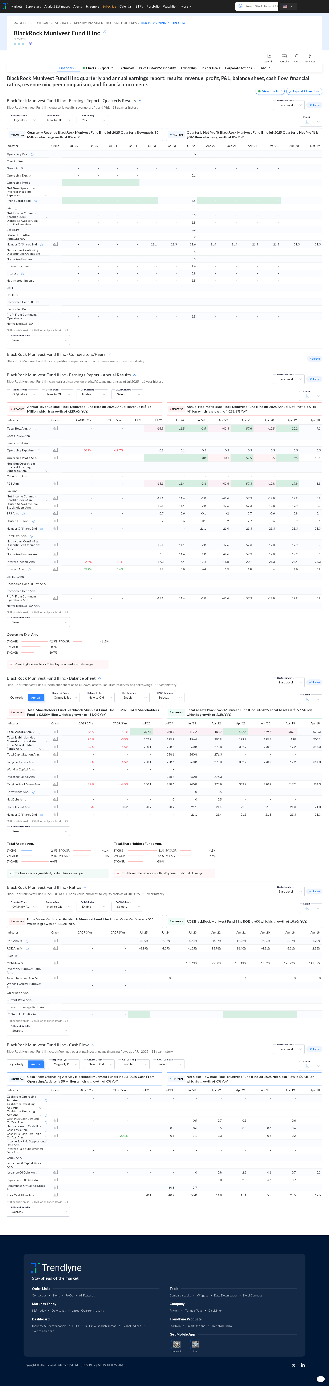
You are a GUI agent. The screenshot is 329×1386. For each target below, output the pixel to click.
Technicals (126, 68)
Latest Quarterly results (88, 1310)
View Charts (270, 91)
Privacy (174, 1310)
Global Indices (131, 1326)
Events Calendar (43, 1331)
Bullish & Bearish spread (101, 1326)
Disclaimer (215, 1310)
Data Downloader (225, 1295)
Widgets (202, 1295)
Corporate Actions (238, 68)
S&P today (39, 1310)
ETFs (75, 1326)
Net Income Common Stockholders (21, 215)
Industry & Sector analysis (49, 1326)
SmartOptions (196, 1326)
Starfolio (175, 1326)
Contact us (39, 1295)
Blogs (56, 1295)
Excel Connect (252, 1295)
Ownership (188, 68)
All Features (87, 1295)
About (265, 68)
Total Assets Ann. (19, 731)
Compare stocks (180, 1295)
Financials (66, 68)
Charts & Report (96, 68)
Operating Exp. (17, 175)
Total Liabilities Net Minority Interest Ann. (22, 739)
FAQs (69, 1295)
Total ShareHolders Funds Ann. (20, 746)
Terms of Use (194, 1310)
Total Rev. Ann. (17, 428)
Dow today (59, 1310)
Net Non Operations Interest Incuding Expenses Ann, (21, 467)
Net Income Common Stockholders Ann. (21, 498)
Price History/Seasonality (157, 68)
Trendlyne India (221, 1326)
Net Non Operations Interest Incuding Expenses (21, 191)
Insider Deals (211, 68)
